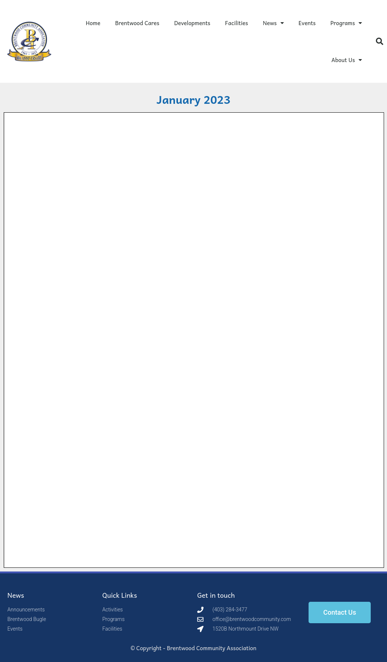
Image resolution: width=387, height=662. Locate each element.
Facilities (236, 22)
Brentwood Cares (137, 22)
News (273, 23)
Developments (192, 22)
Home (93, 22)
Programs (346, 23)
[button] (379, 41)
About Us (347, 60)
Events (307, 22)
